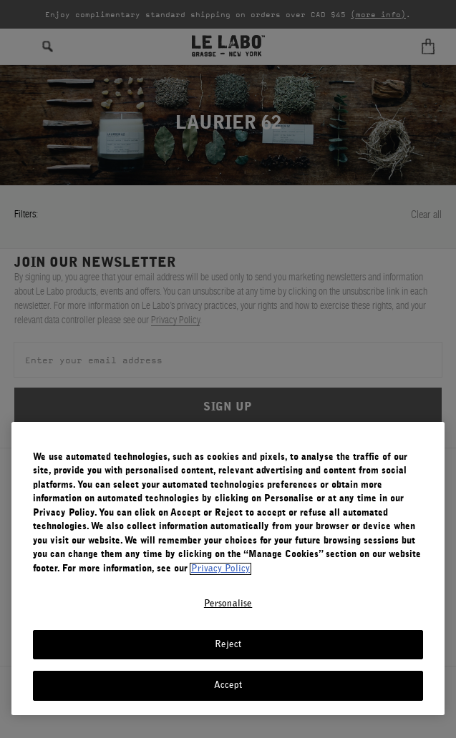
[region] (228, 568)
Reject (228, 644)
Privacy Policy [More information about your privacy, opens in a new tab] (220, 569)
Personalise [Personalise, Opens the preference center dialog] (228, 604)
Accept (228, 685)
